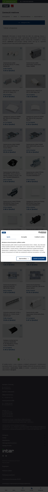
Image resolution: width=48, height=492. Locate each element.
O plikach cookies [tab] (40, 237)
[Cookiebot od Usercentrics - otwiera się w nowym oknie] (39, 232)
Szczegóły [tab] (24, 237)
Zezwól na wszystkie (38, 258)
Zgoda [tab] (8, 237)
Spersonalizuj (23, 258)
